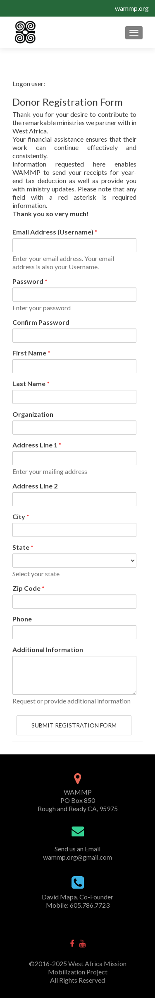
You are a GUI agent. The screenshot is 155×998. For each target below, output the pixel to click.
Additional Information (47, 649)
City (20, 516)
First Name (31, 353)
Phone (22, 619)
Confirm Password (40, 322)
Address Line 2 (34, 486)
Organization (32, 414)
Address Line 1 (37, 445)
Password (30, 281)
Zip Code (28, 588)
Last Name (31, 383)
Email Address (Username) (55, 232)
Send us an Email (77, 849)
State (22, 547)
